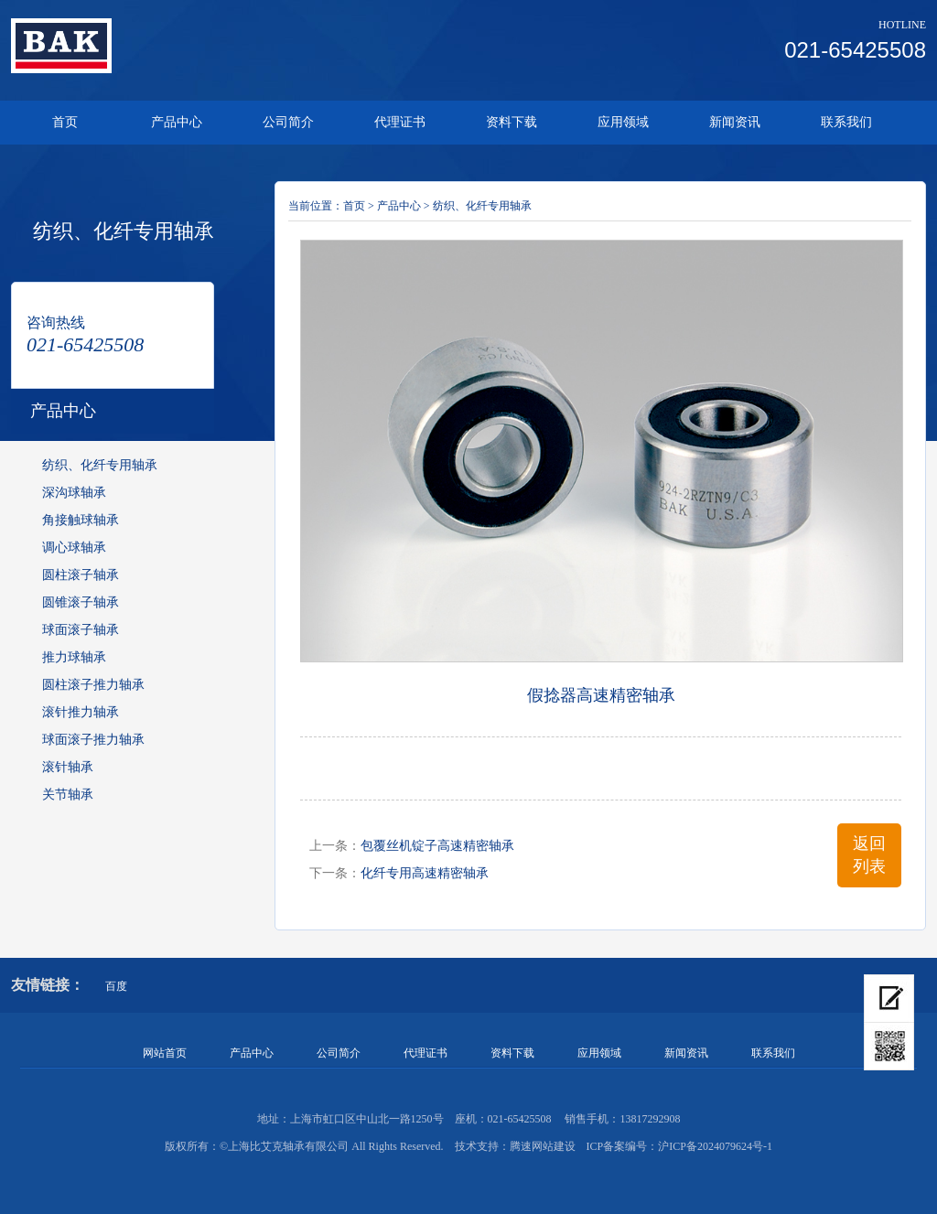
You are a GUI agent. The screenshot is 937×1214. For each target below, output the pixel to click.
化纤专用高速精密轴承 (425, 873)
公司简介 (288, 122)
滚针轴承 (67, 767)
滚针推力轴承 (80, 712)
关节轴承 (67, 794)
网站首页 (165, 1053)
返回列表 (869, 855)
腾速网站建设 (543, 1146)
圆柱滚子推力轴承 (93, 685)
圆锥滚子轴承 (80, 602)
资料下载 (511, 122)
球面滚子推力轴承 (93, 740)
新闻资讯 (734, 122)
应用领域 (623, 122)
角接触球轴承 (80, 520)
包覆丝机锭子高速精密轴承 (437, 846)
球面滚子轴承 (80, 630)
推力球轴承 (74, 657)
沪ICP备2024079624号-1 (715, 1146)
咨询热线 (56, 322)
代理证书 (399, 122)
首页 (65, 122)
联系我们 (846, 122)
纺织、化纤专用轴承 (99, 465)
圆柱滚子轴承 (80, 575)
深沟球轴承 (74, 493)
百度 (116, 986)
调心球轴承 (74, 547)
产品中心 (176, 122)
